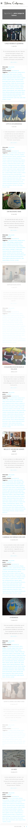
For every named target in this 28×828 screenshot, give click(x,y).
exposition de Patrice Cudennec (12, 403)
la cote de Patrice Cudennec (12, 412)
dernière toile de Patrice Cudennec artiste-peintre (12, 76)
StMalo (8, 187)
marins (16, 90)
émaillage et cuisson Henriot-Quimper (17, 800)
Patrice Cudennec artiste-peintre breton (10, 584)
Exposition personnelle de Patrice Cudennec (16, 160)
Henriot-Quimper (20, 83)
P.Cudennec (8, 68)
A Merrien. (14, 617)
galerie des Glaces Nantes (13, 491)
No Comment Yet (15, 70)
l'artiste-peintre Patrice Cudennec (14, 163)
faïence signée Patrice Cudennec (8, 81)
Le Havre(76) (18, 814)
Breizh (8, 74)
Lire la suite (14, 62)
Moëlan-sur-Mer (17, 662)
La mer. (14, 769)
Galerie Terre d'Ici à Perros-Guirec (14, 496)
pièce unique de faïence (7, 185)
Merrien (11, 662)
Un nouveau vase (14, 211)
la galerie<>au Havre (9, 812)
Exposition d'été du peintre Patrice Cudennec (11, 77)
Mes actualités (11, 67)
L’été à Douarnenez (14, 124)
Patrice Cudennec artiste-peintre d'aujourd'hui (11, 258)
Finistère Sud (13, 83)
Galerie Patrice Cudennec (7, 408)
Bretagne (12, 154)
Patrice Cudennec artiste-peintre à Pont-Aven (16, 582)
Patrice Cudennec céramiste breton (18, 591)
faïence (12, 79)
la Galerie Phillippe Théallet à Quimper (13, 172)
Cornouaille (19, 74)
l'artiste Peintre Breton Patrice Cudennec (10, 85)
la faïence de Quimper (14, 86)
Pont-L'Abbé (19, 185)
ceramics (14, 74)
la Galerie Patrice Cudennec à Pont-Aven (15, 414)
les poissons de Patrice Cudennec (18, 816)
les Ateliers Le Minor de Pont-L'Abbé (14, 176)
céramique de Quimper (7, 567)
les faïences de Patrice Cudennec (13, 253)
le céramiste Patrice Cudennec (13, 503)
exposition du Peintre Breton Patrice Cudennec (12, 569)
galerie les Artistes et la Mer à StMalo (17, 492)
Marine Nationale (10, 90)
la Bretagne (15, 167)
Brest (11, 74)
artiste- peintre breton (12, 72)
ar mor (9, 798)
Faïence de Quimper (19, 79)
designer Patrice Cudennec (17, 648)
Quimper (9, 99)
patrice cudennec (21, 90)
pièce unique (16, 97)
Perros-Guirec (21, 183)
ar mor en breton (14, 798)
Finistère (8, 83)
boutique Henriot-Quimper (7, 482)
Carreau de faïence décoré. (14, 537)
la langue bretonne (18, 812)
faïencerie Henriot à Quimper (8, 651)
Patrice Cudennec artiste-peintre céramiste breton (13, 256)
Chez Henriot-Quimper (14, 43)
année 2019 (10, 480)
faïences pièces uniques (12, 807)
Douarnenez (16, 154)
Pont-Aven (15, 185)
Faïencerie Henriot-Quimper (13, 245)
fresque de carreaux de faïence (11, 809)
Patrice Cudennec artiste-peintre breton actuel (11, 92)
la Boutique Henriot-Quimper (14, 165)
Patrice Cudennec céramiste (17, 509)
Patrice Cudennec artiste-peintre (13, 664)
